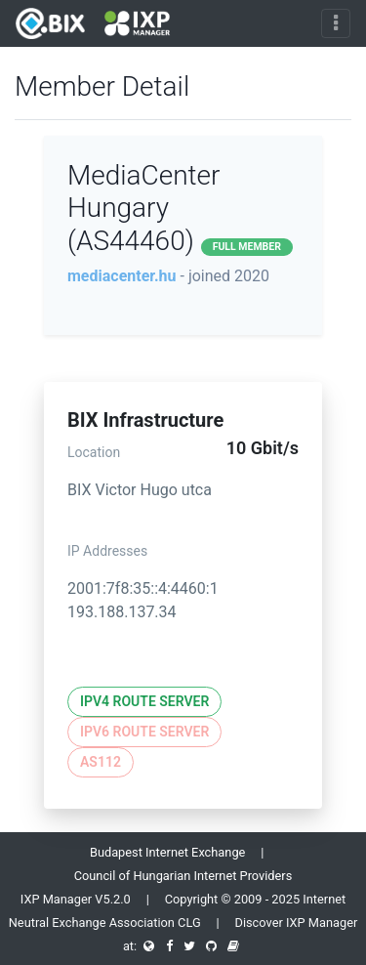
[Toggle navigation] (335, 23)
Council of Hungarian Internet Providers (183, 875)
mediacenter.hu (122, 276)
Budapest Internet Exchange (167, 852)
